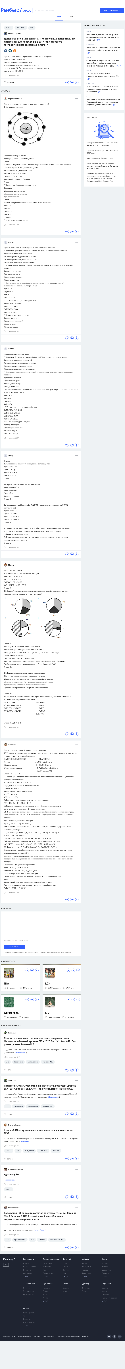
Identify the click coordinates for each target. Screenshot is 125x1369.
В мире (26, 1263)
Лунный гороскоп (109, 1298)
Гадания (105, 1295)
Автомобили (29, 1284)
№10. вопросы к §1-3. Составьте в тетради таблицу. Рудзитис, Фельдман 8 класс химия (102, 165)
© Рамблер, (7, 1336)
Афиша (85, 1259)
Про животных (29, 1322)
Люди (45, 1291)
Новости (26, 1288)
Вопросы (86, 1288)
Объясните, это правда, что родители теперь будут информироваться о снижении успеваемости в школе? (102, 63)
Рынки (45, 1270)
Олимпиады (11, 1013)
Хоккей (105, 1267)
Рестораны (86, 1273)
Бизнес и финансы (51, 1259)
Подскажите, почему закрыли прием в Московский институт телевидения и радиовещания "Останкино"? (103, 102)
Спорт (105, 1259)
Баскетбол (106, 1270)
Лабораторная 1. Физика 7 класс (100, 158)
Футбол (105, 1263)
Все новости (28, 1259)
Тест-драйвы (28, 1291)
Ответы (66, 1288)
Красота (66, 1267)
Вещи (45, 1295)
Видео (26, 1308)
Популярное (28, 1313)
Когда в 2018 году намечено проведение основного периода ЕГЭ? (38, 1132)
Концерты (86, 1267)
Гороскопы (107, 1284)
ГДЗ (47, 983)
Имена (104, 1291)
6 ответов (9, 82)
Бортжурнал (28, 1295)
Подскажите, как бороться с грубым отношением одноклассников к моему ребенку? (103, 37)
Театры (85, 1270)
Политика (27, 1270)
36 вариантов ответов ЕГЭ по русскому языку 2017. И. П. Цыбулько (102, 144)
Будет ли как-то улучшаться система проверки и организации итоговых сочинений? (102, 89)
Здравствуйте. (12, 1175)
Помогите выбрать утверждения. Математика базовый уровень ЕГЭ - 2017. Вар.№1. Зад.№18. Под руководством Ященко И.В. (40, 1087)
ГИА (6, 983)
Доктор (85, 1284)
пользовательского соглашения (59, 952)
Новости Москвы (30, 1267)
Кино (84, 1263)
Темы (65, 1291)
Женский (67, 1259)
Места (45, 1298)
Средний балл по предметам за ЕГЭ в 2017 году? (102, 152)
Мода (65, 1263)
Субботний (48, 1284)
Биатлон (105, 1273)
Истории (46, 1288)
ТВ (24, 1316)
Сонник (105, 1288)
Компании (47, 1267)
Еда (64, 1273)
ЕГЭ (47, 1013)
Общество (27, 1273)
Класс (65, 1284)
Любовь (66, 1270)
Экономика (47, 1263)
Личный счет (48, 1273)
